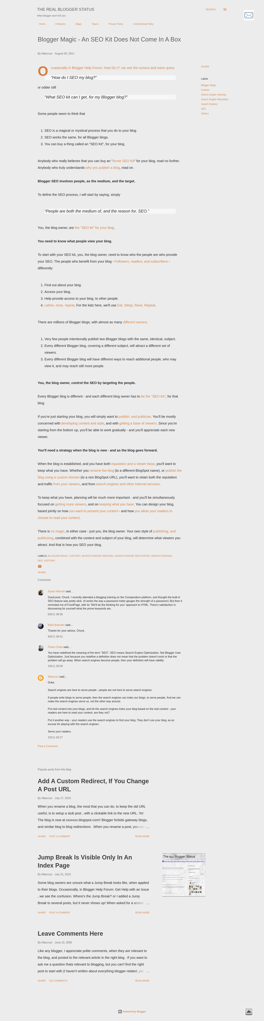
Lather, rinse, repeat (59, 305)
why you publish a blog (103, 167)
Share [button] (205, 66)
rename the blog (102, 470)
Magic (76, 24)
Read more (142, 836)
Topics (93, 24)
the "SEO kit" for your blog (94, 228)
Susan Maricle (56, 591)
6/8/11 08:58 (55, 614)
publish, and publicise (135, 416)
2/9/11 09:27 (55, 737)
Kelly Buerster (56, 624)
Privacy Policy (114, 24)
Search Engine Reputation (214, 99)
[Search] (211, 9)
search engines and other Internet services (128, 484)
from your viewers (66, 484)
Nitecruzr (53, 676)
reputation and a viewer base (133, 464)
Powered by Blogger (132, 1011)
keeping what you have (116, 504)
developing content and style (82, 423)
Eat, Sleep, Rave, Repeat (136, 305)
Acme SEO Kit (123, 161)
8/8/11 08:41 (55, 636)
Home (40, 24)
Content (205, 90)
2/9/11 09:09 (55, 666)
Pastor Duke (55, 647)
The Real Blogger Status (65, 9)
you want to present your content (93, 511)
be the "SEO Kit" (153, 396)
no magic (57, 531)
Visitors (205, 113)
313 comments (58, 980)
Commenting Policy (141, 24)
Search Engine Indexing (213, 94)
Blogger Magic (208, 85)
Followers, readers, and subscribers (141, 261)
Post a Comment (48, 746)
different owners (135, 322)
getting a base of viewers (138, 423)
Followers (58, 24)
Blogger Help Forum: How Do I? (96, 68)
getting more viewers (70, 504)
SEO (203, 108)
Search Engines (209, 104)
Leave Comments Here (70, 933)
